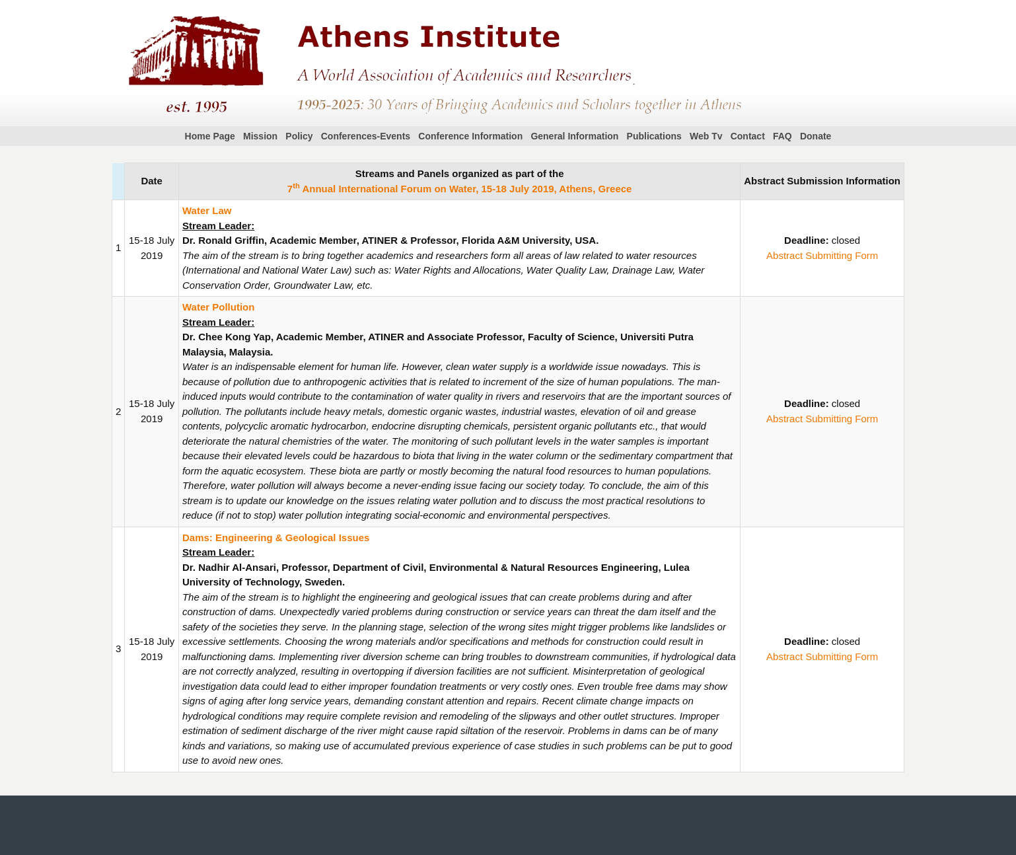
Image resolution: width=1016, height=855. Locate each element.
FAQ (782, 136)
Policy (298, 136)
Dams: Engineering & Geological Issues (275, 537)
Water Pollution (218, 307)
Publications (654, 136)
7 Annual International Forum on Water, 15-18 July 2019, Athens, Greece (459, 188)
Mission (260, 136)
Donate (815, 136)
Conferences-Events (365, 136)
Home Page (210, 136)
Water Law (206, 210)
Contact (748, 136)
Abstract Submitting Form (822, 255)
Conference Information (470, 136)
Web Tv (706, 136)
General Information (574, 136)
